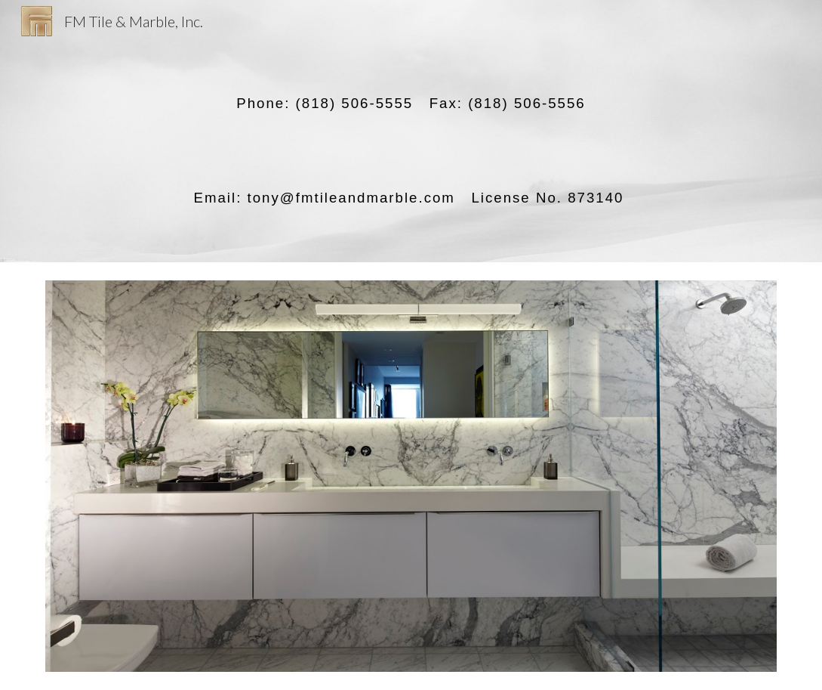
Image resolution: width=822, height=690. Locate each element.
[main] (411, 131)
